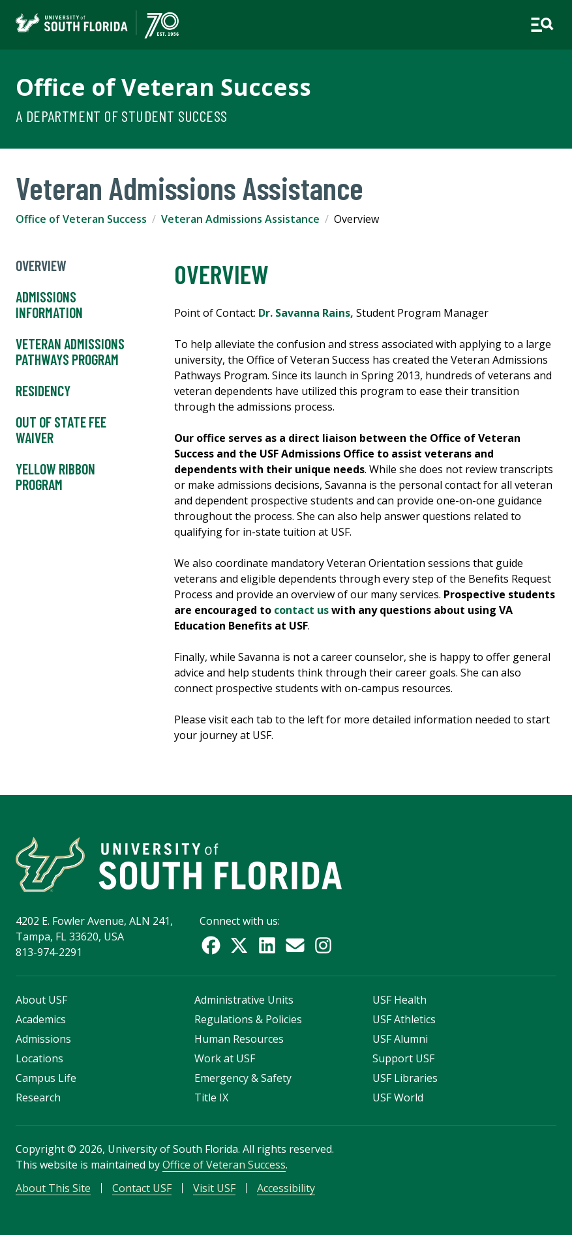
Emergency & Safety (243, 1078)
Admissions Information (49, 305)
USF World (397, 1097)
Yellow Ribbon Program (55, 477)
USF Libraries (405, 1078)
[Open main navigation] (542, 24)
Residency (43, 391)
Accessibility (286, 1188)
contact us (301, 610)
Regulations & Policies (248, 1019)
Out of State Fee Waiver (61, 430)
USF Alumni (400, 1039)
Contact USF (142, 1188)
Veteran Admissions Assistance (240, 219)
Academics (41, 1019)
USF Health (399, 1000)
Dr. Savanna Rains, (306, 313)
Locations (39, 1058)
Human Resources (239, 1039)
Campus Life (46, 1078)
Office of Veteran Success (163, 87)
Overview (41, 266)
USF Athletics (404, 1019)
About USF (41, 1000)
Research (38, 1097)
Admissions (43, 1039)
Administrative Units (244, 1000)
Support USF (403, 1058)
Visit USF (214, 1188)
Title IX (211, 1097)
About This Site (53, 1188)
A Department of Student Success (121, 115)
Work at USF (224, 1058)
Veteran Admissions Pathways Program (70, 352)
